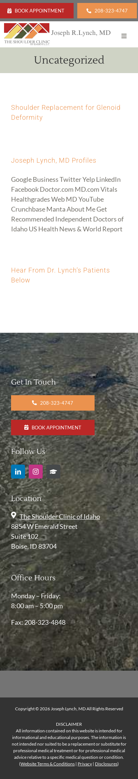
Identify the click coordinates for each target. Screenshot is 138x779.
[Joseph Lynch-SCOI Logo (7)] (58, 26)
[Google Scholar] (53, 472)
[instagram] (36, 472)
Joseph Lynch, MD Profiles (53, 160)
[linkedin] (18, 472)
